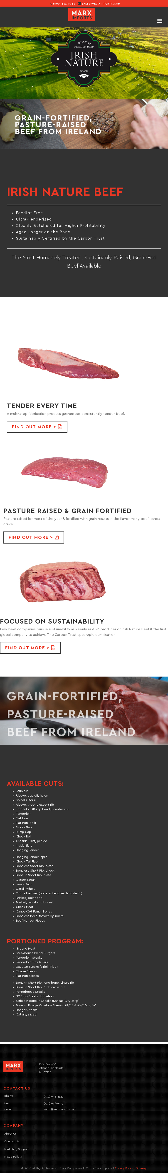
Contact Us (11, 1141)
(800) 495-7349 (62, 4)
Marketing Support (16, 1149)
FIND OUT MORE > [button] (37, 426)
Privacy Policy (124, 1168)
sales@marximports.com (101, 4)
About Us (10, 1133)
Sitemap (141, 1168)
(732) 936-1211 (53, 1096)
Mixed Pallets (13, 1156)
